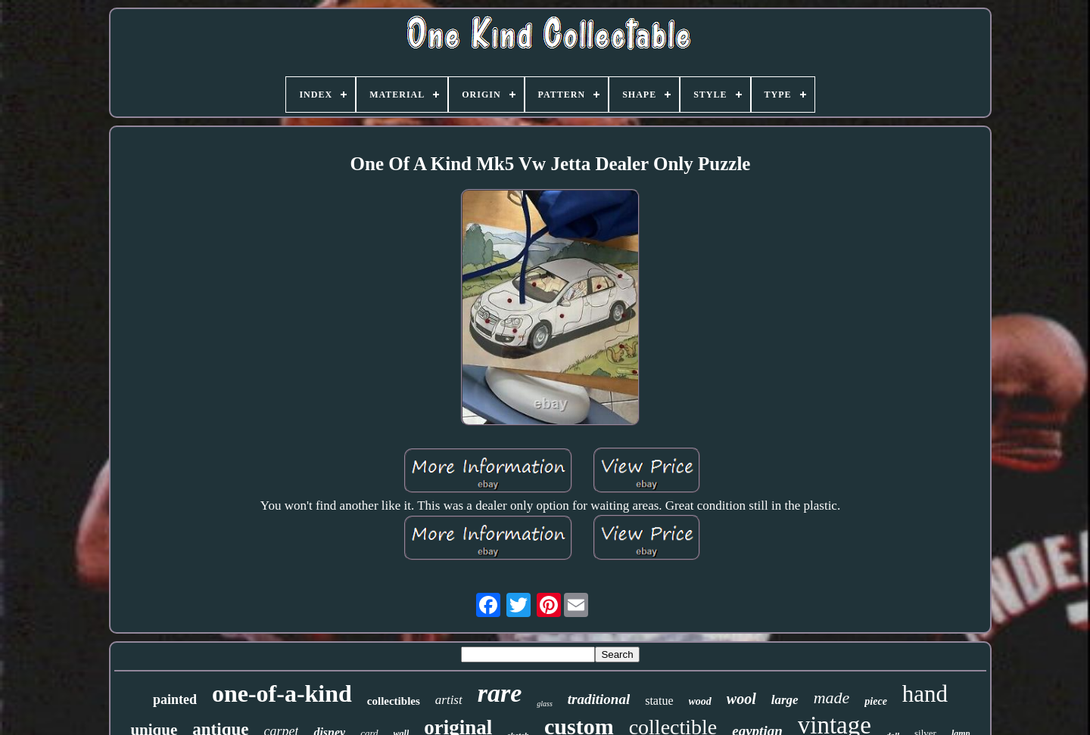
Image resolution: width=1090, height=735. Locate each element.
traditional (599, 699)
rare (500, 693)
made (832, 697)
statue (659, 700)
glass (545, 703)
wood (700, 701)
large (785, 700)
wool (741, 698)
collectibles (393, 701)
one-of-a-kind (282, 693)
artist (448, 700)
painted (175, 699)
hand (925, 694)
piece (875, 701)
